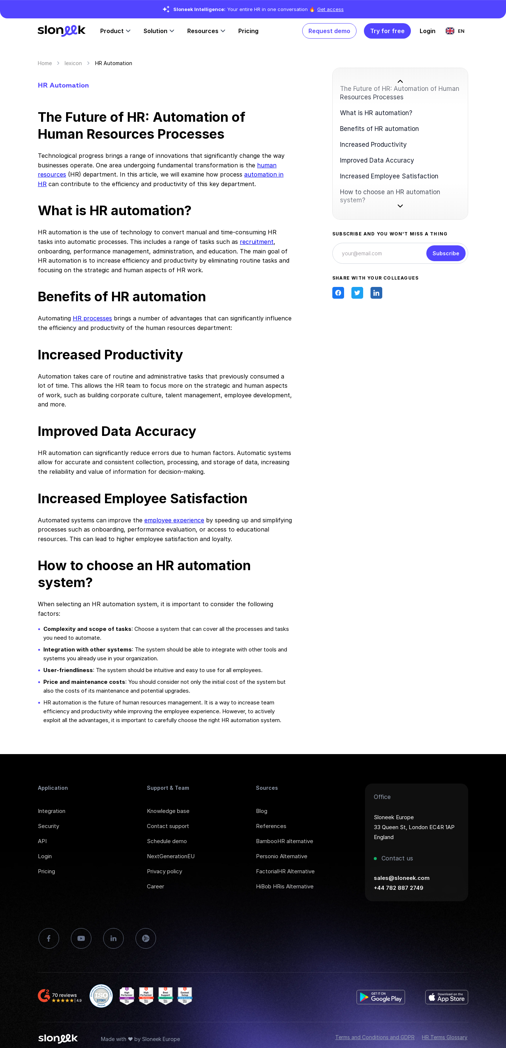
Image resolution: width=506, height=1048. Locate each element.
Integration (51, 810)
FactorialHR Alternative (285, 871)
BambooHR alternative (284, 841)
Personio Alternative (281, 856)
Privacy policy (164, 871)
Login (45, 856)
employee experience (174, 520)
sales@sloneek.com (402, 877)
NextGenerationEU (171, 856)
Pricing (248, 31)
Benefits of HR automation (379, 128)
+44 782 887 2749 (398, 887)
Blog (261, 810)
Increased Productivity (373, 144)
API (42, 841)
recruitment (257, 241)
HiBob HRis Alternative (285, 886)
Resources (202, 31)
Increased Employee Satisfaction (389, 176)
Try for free (387, 31)
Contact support (168, 826)
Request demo (329, 31)
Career (155, 886)
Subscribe (446, 253)
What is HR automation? (376, 113)
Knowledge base (168, 810)
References (271, 826)
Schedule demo (167, 841)
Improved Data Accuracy (377, 160)
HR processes (92, 318)
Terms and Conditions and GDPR (375, 1037)
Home (45, 63)
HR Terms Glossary (444, 1037)
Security (48, 826)
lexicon (73, 63)
